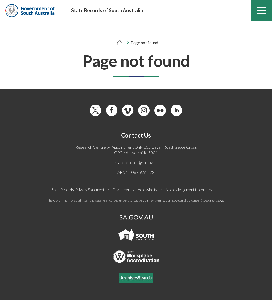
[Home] (119, 42)
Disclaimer (121, 189)
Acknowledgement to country (188, 189)
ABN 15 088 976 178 (136, 172)
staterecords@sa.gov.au (136, 162)
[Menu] (261, 10)
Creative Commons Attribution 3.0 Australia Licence (164, 200)
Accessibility (147, 189)
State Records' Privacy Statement (78, 189)
